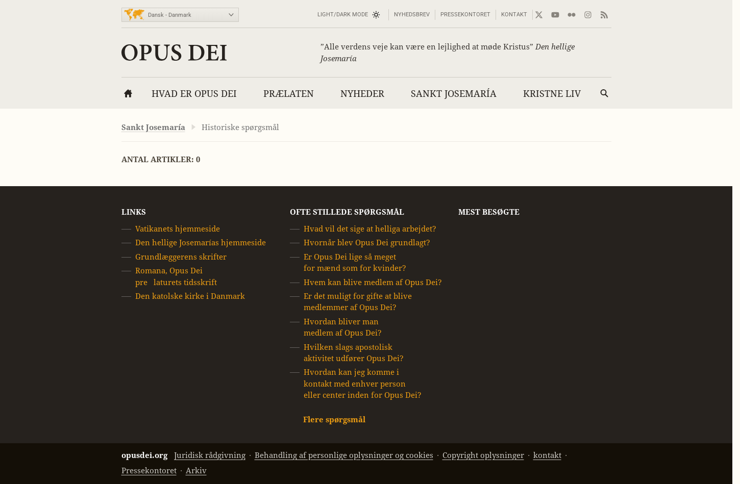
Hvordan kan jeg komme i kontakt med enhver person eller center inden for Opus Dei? (363, 383)
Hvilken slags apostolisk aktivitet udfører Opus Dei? (354, 353)
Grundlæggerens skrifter (181, 256)
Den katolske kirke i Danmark (190, 296)
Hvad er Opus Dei (194, 93)
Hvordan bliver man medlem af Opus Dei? (343, 327)
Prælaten (288, 93)
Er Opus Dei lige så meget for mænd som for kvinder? (355, 262)
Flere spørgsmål (334, 419)
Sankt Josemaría (454, 93)
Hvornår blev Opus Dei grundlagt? (367, 243)
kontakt (514, 14)
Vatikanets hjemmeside (177, 228)
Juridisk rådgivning (209, 455)
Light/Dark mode (342, 14)
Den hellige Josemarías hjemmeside (200, 243)
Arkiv (196, 470)
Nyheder (362, 93)
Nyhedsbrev (412, 14)
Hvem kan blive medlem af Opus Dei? (373, 282)
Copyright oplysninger (483, 455)
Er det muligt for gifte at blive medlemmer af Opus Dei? (358, 302)
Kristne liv (552, 93)
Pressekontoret (465, 14)
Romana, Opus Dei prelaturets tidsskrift (176, 276)
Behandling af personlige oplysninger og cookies (344, 455)
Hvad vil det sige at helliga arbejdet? (370, 228)
